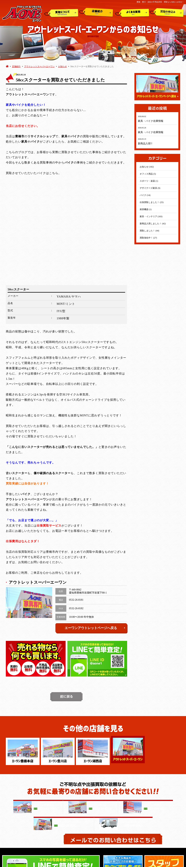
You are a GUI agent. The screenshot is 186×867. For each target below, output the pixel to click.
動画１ (131, 837)
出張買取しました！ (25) (151, 202)
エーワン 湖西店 (37, 808)
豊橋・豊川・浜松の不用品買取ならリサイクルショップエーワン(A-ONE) (90, 863)
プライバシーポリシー (146, 793)
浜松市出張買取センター (126, 804)
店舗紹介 (96, 12)
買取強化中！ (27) (148, 238)
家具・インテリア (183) (151, 216)
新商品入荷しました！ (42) (153, 223)
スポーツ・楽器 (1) (149, 181)
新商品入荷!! (145, 143)
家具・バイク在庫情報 (150, 121)
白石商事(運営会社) (120, 793)
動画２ (165, 837)
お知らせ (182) (147, 166)
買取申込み (167, 12)
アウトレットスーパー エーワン (129, 801)
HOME (7, 66)
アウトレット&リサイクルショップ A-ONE (22, 13)
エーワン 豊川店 (37, 804)
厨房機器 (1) (145, 209)
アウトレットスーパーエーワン (39, 66)
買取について (61, 12)
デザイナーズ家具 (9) (150, 188)
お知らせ (62, 66)
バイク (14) (145, 195)
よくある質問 (132, 12)
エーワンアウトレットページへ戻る (95, 524)
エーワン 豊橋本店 (38, 801)
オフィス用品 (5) (148, 174)
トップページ (35, 793)
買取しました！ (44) (149, 230)
